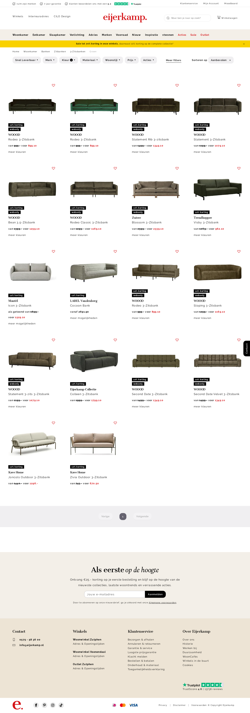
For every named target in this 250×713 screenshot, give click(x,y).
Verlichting (77, 34)
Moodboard (231, 3)
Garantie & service (140, 648)
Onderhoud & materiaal (143, 665)
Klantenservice (189, 3)
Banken (45, 52)
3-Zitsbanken (77, 52)
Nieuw (136, 34)
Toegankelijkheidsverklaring (146, 669)
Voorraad (122, 34)
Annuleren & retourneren (144, 643)
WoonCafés (190, 656)
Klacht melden (137, 656)
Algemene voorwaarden (162, 602)
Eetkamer (39, 34)
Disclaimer (179, 705)
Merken (107, 34)
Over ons (188, 639)
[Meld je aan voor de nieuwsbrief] (114, 594)
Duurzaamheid (192, 652)
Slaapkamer (57, 34)
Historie (188, 643)
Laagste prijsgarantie (142, 652)
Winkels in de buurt (196, 660)
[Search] (187, 18)
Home (15, 52)
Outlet (205, 34)
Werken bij (190, 648)
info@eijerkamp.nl (28, 645)
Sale (193, 34)
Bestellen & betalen (141, 660)
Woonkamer (20, 34)
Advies (93, 34)
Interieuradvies (38, 16)
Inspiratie (151, 34)
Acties (182, 34)
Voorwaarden (199, 705)
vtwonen (168, 34)
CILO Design (62, 16)
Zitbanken (60, 52)
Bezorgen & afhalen (141, 639)
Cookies (188, 665)
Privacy (163, 705)
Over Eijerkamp (196, 631)
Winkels (17, 16)
